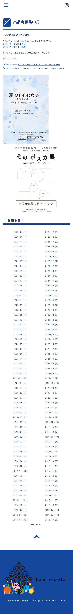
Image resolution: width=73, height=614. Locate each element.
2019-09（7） (52, 417)
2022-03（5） (20, 349)
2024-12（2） (52, 266)
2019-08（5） (20, 422)
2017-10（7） (20, 475)
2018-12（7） (20, 441)
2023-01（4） (20, 324)
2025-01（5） (20, 266)
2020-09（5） (20, 392)
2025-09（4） (20, 246)
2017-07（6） (52, 480)
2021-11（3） (20, 358)
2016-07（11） (52, 510)
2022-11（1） (20, 329)
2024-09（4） (20, 275)
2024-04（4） (52, 285)
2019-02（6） (20, 436)
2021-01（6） (20, 383)
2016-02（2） (36, 524)
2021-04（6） (52, 373)
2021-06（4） (52, 368)
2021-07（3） (20, 368)
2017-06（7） (20, 485)
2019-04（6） (20, 431)
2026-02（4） (52, 231)
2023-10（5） (52, 300)
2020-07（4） (20, 397)
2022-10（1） (52, 329)
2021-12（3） (52, 353)
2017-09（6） (52, 475)
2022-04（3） (52, 344)
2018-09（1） (52, 446)
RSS (63, 600)
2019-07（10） (52, 422)
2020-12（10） (52, 383)
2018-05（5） (52, 456)
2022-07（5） (20, 339)
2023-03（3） (20, 319)
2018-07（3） (52, 451)
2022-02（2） (52, 349)
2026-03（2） (20, 231)
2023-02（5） (52, 319)
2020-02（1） (20, 407)
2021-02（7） (52, 378)
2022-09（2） (20, 334)
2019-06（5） (20, 427)
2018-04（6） (20, 461)
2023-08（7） (52, 305)
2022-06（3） (52, 339)
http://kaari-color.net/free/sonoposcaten (41, 68)
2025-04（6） (52, 256)
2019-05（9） (52, 427)
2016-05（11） (52, 514)
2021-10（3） (52, 358)
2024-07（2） (20, 280)
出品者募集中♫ (26, 21)
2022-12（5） (52, 324)
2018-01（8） (52, 466)
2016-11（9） (52, 500)
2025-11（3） (20, 241)
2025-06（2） (52, 251)
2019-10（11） (21, 417)
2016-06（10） (21, 514)
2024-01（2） (20, 295)
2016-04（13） (21, 519)
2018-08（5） (20, 451)
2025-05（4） (20, 256)
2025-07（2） (20, 251)
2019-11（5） (52, 412)
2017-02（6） (20, 495)
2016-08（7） (20, 510)
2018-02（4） (20, 466)
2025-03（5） (20, 261)
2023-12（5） (52, 295)
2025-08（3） (52, 246)
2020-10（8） (52, 388)
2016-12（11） (21, 500)
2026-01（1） (20, 236)
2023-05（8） (20, 314)
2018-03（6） (52, 461)
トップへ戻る (36, 537)
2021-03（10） (21, 378)
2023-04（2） (52, 314)
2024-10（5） (52, 271)
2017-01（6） (52, 495)
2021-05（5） (20, 373)
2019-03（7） (52, 431)
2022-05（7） (20, 344)
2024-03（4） (20, 290)
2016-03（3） (52, 519)
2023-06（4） (52, 310)
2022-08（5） (52, 334)
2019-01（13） (52, 436)
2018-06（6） (20, 456)
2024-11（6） (20, 271)
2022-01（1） (20, 353)
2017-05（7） (52, 485)
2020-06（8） (52, 397)
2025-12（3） (52, 236)
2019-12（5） (20, 412)
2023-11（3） (20, 300)
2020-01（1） (52, 407)
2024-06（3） (52, 280)
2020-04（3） (52, 402)
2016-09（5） (52, 505)
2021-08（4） (52, 363)
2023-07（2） (20, 310)
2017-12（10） (21, 470)
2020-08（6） (52, 392)
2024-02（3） (52, 290)
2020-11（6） (20, 388)
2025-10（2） (52, 241)
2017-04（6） (20, 490)
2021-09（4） (20, 363)
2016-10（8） (20, 505)
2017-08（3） (20, 480)
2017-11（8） (52, 470)
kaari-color (23, 600)
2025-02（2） (52, 261)
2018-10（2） (20, 446)
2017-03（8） (52, 490)
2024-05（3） (20, 285)
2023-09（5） (20, 305)
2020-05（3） (20, 402)
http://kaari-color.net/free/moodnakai (39, 64)
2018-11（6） (52, 441)
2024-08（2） (52, 275)
